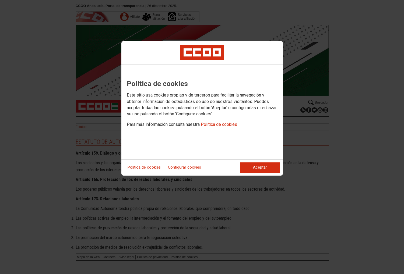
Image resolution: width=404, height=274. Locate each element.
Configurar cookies (184, 167)
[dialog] (202, 108)
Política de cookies (219, 124)
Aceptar (260, 167)
